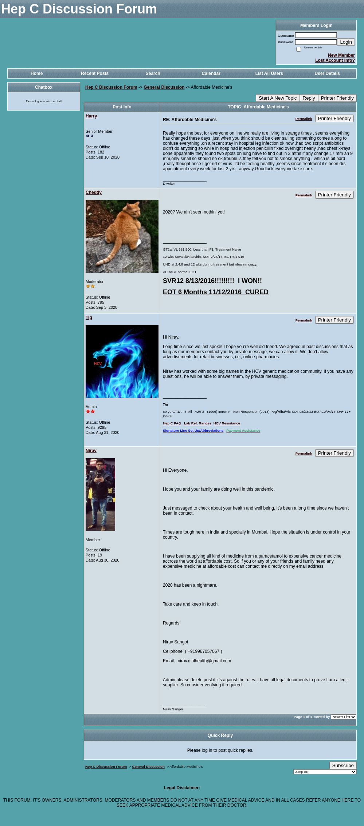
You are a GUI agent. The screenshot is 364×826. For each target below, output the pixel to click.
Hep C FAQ (172, 423)
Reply (309, 98)
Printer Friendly (337, 98)
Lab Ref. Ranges (197, 423)
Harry (91, 116)
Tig (89, 317)
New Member (341, 55)
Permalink (303, 119)
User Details (327, 73)
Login (346, 42)
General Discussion (164, 87)
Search (153, 73)
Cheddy (94, 192)
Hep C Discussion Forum (111, 87)
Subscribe (343, 765)
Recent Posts (95, 73)
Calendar (211, 73)
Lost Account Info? (335, 60)
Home (37, 73)
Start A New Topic (278, 98)
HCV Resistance (227, 423)
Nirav (91, 450)
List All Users (269, 73)
